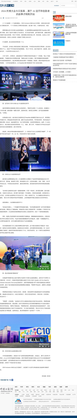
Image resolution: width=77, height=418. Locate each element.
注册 (75, 1)
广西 (27, 391)
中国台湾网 (61, 394)
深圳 (61, 391)
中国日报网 (7, 18)
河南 (73, 390)
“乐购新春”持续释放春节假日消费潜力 (63, 57)
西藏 (50, 391)
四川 (39, 391)
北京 (22, 390)
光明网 (16, 396)
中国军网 (21, 396)
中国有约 (67, 40)
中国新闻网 (27, 396)
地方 (57, 1)
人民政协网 (34, 396)
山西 (34, 390)
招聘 (66, 386)
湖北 (16, 391)
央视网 (42, 394)
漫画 (55, 386)
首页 (16, 386)
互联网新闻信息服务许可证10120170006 (42, 399)
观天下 (52, 1)
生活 (35, 1)
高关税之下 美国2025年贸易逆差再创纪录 (64, 54)
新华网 (27, 394)
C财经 (30, 1)
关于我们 (3, 393)
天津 (26, 390)
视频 (39, 1)
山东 (69, 390)
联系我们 (8, 393)
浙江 (58, 390)
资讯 (25, 1)
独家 (61, 386)
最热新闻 (55, 50)
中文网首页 (15, 1)
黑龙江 (45, 390)
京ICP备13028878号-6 (56, 401)
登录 (72, 1)
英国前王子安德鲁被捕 (59, 80)
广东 (23, 391)
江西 (65, 390)
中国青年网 (48, 394)
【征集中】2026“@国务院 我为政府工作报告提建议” (71, 26)
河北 (30, 390)
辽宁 (38, 390)
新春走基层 (68, 16)
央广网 (74, 394)
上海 (50, 390)
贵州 (42, 391)
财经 (33, 386)
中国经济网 (55, 394)
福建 (61, 390)
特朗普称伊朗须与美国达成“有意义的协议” (64, 68)
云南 (46, 391)
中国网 (32, 394)
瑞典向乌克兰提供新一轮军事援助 (62, 60)
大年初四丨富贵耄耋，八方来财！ (62, 72)
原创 (47, 1)
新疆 (58, 391)
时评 (21, 1)
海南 (31, 391)
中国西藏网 (68, 394)
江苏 (54, 390)
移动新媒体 (56, 5)
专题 (54, 12)
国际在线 (37, 394)
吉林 (41, 390)
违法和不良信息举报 (27, 399)
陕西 (54, 391)
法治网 (39, 396)
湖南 (20, 391)
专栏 (43, 1)
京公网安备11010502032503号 (29, 401)
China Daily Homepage (6, 1)
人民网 (22, 394)
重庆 (35, 391)
